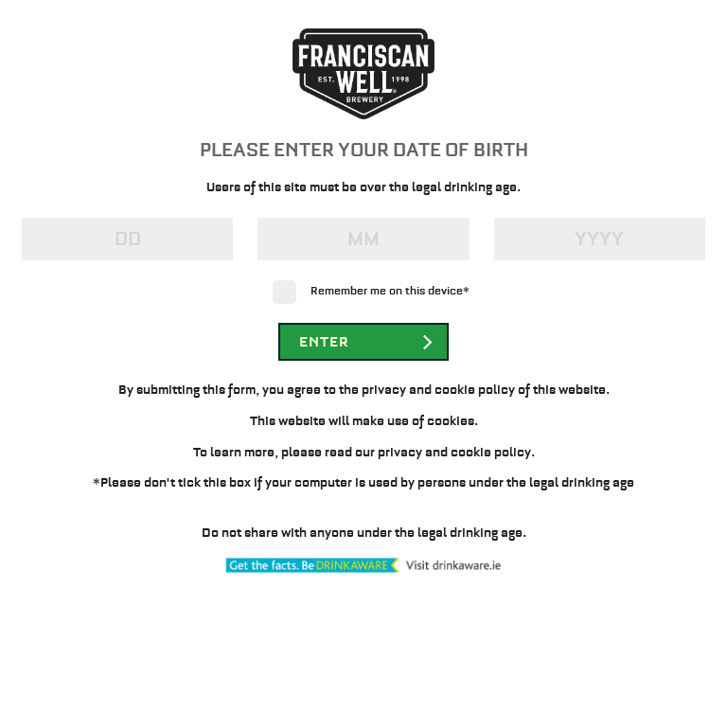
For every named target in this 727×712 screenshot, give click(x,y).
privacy (400, 452)
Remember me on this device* (390, 290)
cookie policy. (493, 452)
